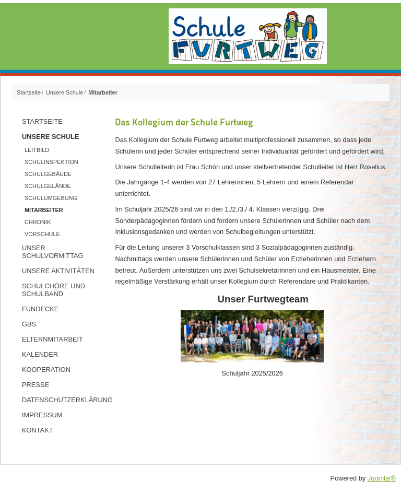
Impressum (42, 415)
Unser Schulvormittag (53, 252)
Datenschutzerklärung (64, 400)
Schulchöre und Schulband (53, 290)
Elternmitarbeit (52, 339)
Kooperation (46, 369)
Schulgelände (48, 186)
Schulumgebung (51, 198)
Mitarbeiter (44, 210)
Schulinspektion (51, 162)
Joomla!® (382, 478)
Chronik (38, 222)
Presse (35, 385)
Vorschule (42, 234)
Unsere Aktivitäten (58, 271)
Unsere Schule (50, 136)
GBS (29, 324)
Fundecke (40, 309)
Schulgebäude (48, 174)
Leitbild (37, 150)
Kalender (40, 354)
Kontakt (37, 430)
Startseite (42, 121)
